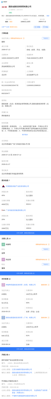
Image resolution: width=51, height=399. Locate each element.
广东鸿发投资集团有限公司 (16, 210)
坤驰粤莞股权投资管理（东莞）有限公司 (21, 285)
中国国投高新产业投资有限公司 (17, 186)
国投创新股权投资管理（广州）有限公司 (21, 317)
